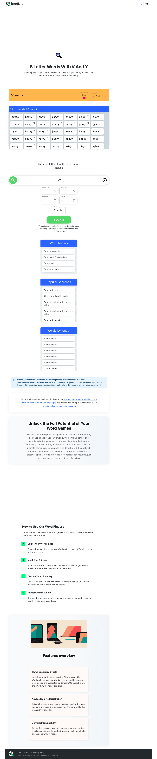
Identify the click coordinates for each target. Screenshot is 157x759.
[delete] (105, 180)
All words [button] (58, 210)
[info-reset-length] (74, 200)
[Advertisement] (78, 26)
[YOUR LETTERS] (59, 180)
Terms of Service (25, 752)
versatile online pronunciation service (59, 406)
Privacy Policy (38, 752)
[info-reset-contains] (55, 200)
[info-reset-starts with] (55, 191)
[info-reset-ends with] (74, 191)
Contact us (54, 755)
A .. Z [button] (98, 96)
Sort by (94, 93)
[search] (13, 180)
